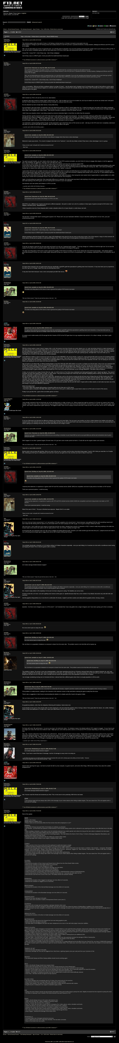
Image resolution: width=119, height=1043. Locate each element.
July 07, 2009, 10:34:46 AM (32, 653)
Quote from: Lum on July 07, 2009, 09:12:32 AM (38, 585)
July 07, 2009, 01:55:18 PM (32, 701)
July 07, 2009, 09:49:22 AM (32, 603)
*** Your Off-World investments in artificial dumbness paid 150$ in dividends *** (39, 59)
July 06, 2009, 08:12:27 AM (32, 192)
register (24, 13)
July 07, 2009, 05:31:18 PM (32, 744)
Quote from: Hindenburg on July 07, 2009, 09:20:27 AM (40, 748)
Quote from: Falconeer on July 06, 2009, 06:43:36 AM (40, 196)
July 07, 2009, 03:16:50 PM (32, 725)
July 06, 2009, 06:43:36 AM (32, 150)
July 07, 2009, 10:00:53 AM (32, 633)
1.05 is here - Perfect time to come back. (53, 29)
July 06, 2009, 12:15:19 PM (32, 428)
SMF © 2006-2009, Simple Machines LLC (65, 1041)
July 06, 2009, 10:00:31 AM (32, 263)
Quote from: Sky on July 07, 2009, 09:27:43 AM (38, 686)
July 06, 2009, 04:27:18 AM (32, 39)
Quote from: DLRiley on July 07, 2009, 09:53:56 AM (39, 637)
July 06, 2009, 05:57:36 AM (32, 63)
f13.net (5, 29)
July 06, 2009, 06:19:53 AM (32, 94)
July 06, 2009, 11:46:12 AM (32, 417)
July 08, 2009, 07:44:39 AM (32, 810)
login (18, 13)
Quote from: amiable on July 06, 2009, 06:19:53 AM (39, 135)
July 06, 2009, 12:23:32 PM (32, 448)
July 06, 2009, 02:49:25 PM (32, 494)
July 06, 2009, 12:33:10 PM (32, 467)
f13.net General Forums (13, 29)
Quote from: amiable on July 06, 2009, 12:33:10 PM (39, 499)
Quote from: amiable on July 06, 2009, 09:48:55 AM (39, 287)
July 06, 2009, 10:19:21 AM (32, 282)
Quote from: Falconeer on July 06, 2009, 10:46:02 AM (40, 433)
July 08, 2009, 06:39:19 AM (32, 762)
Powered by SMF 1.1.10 (50, 1041)
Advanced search (37, 22)
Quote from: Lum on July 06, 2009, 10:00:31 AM (38, 328)
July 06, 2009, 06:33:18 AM (32, 130)
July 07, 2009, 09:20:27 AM (32, 561)
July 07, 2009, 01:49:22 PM (32, 682)
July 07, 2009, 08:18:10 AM (32, 519)
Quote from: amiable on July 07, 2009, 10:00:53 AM (39, 657)
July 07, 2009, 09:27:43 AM (32, 580)
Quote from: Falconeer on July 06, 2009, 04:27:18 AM (40, 67)
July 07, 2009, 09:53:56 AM (32, 623)
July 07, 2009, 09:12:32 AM (32, 542)
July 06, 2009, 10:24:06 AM (32, 301)
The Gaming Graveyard (26, 29)
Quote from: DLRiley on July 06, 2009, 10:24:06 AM (39, 471)
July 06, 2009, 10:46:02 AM (32, 345)
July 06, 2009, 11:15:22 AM (32, 399)
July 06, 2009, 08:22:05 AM (32, 213)
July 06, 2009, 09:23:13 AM (32, 223)
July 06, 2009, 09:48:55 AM (32, 243)
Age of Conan (36, 29)
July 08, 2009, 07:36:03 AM (32, 784)
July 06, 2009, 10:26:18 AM (32, 323)
